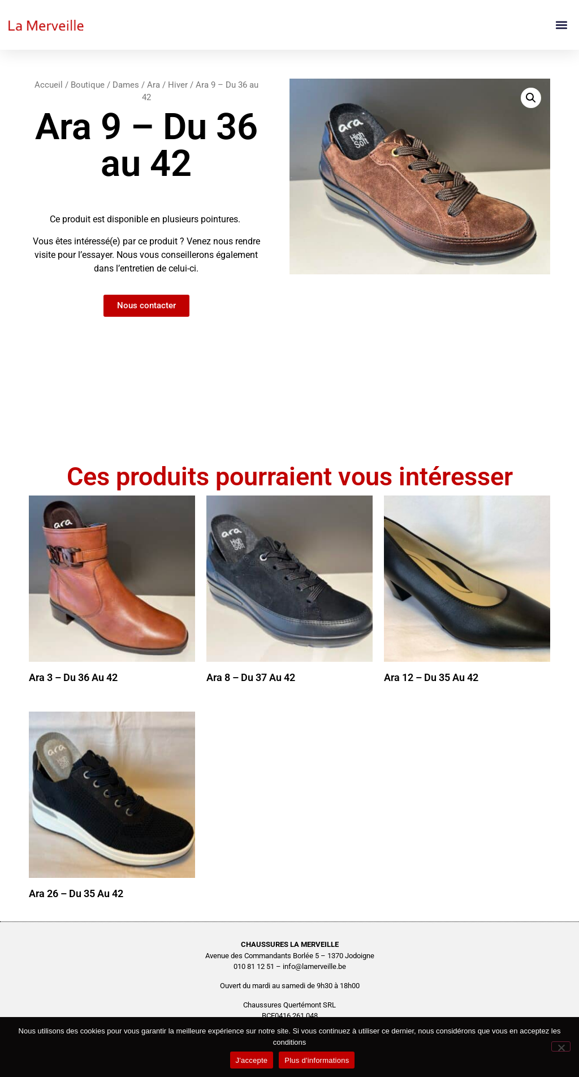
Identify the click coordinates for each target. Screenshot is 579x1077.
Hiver (178, 85)
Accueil (48, 85)
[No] (561, 1046)
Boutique (88, 85)
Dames (126, 85)
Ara (153, 85)
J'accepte (252, 1060)
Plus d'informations (316, 1060)
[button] (561, 25)
